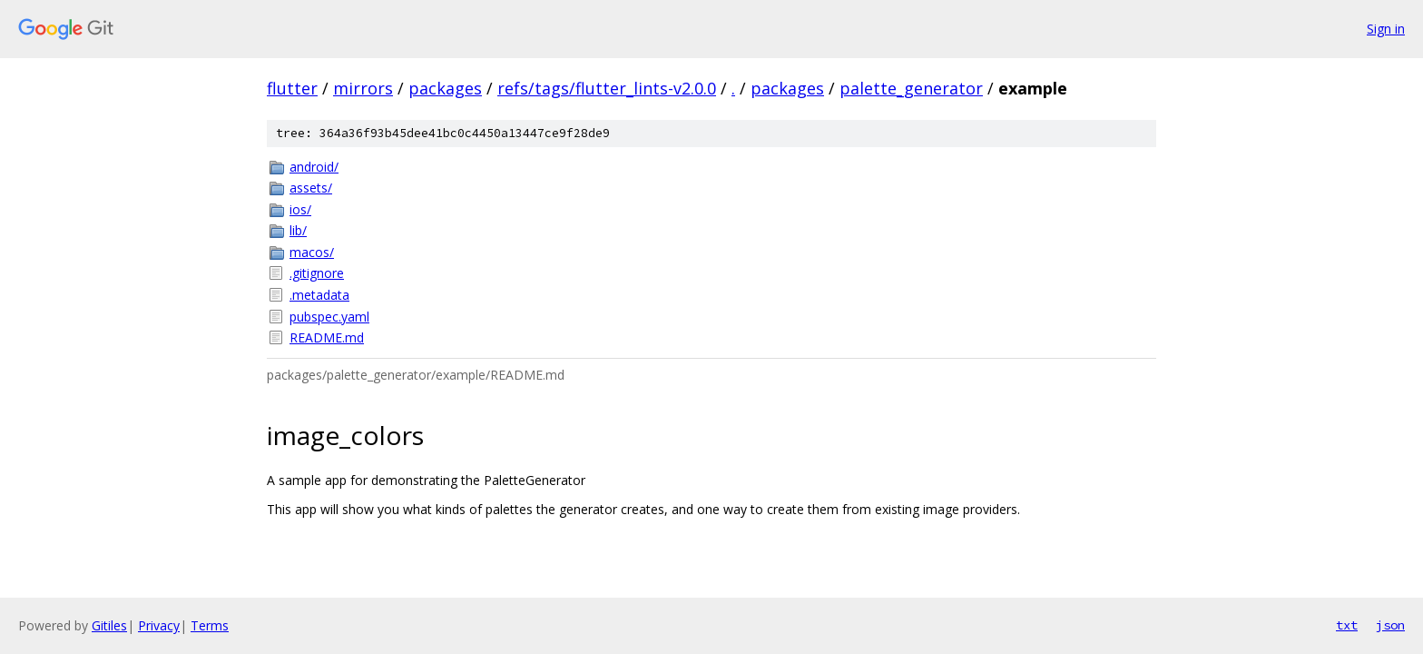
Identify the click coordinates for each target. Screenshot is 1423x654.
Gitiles (109, 625)
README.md (327, 337)
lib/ (298, 230)
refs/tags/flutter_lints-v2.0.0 (606, 88)
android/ (314, 166)
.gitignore (317, 273)
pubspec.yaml (329, 316)
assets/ (311, 187)
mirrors (363, 88)
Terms (210, 625)
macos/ (312, 252)
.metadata (319, 294)
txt (1347, 625)
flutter (292, 88)
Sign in (1386, 28)
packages (445, 88)
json (1390, 625)
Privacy (159, 625)
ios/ (300, 209)
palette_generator (911, 88)
